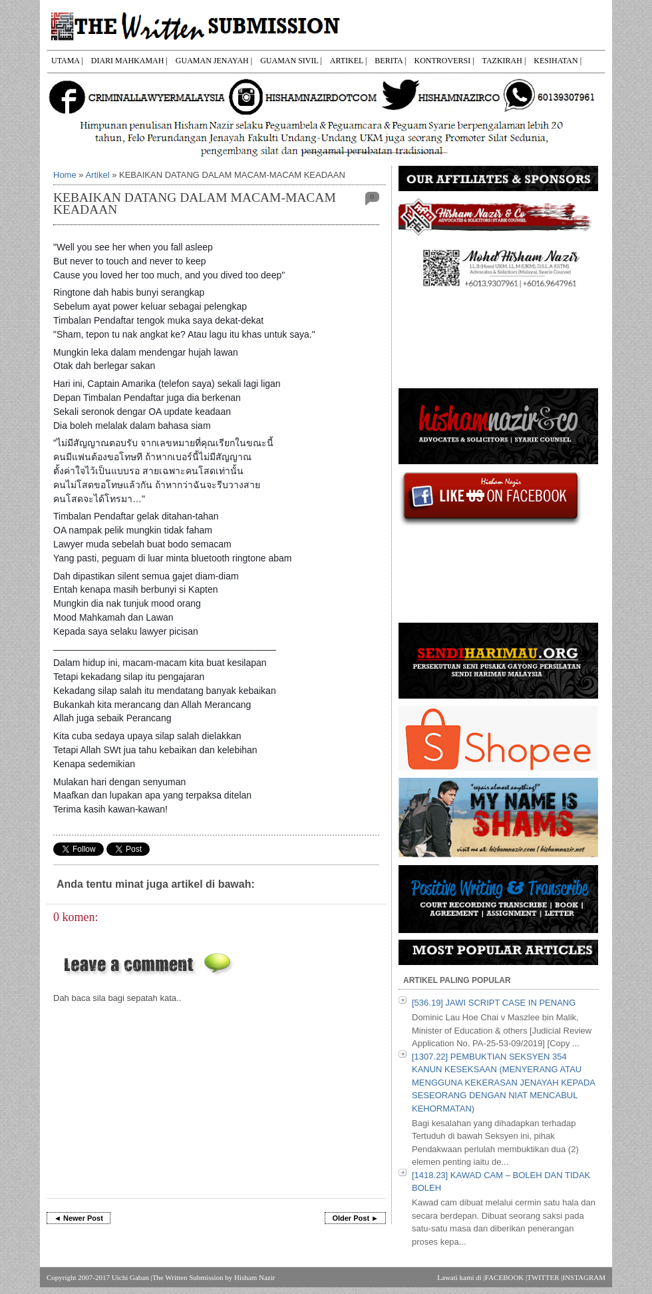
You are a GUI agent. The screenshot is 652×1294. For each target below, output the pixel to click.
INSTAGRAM (583, 1277)
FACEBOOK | (506, 1277)
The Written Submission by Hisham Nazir (213, 1277)
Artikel (97, 175)
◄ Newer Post (78, 1218)
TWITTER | (544, 1277)
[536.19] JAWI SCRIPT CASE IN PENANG (493, 1003)
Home (65, 175)
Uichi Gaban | (132, 1277)
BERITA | (390, 60)
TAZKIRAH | (504, 60)
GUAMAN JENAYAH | (214, 60)
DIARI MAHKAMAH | (129, 60)
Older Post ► (355, 1218)
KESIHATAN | (557, 60)
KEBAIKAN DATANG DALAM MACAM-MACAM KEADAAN (194, 203)
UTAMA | (67, 60)
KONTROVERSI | (444, 60)
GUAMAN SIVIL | (291, 60)
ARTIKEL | (348, 60)
